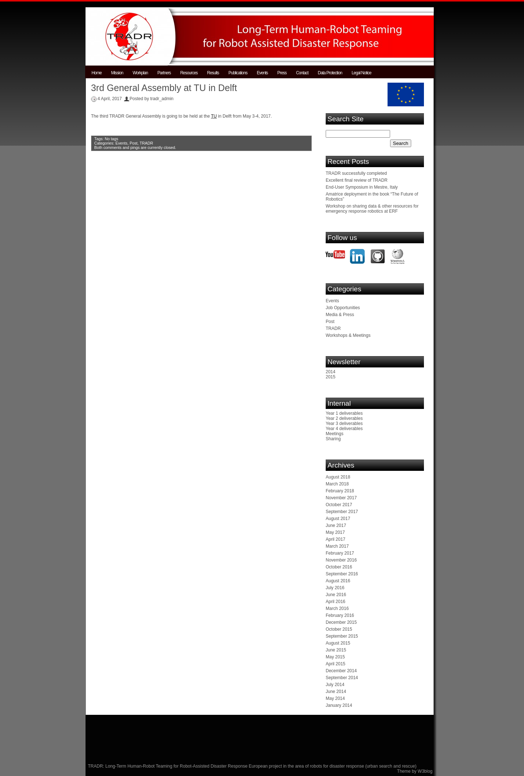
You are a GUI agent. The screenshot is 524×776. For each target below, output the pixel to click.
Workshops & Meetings (348, 335)
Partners (164, 72)
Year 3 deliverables (344, 423)
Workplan (140, 72)
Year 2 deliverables (344, 418)
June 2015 (336, 650)
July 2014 (335, 684)
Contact (302, 72)
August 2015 (338, 643)
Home (97, 72)
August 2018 (338, 477)
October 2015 (339, 629)
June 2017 (336, 525)
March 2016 (337, 608)
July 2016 (335, 587)
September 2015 (342, 636)
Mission (117, 72)
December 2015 (341, 622)
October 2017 (339, 504)
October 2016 (339, 567)
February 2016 (340, 615)
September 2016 (342, 573)
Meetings (335, 433)
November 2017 (341, 497)
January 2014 (339, 705)
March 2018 (337, 484)
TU (214, 116)
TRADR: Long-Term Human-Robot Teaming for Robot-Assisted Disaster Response (168, 766)
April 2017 (335, 539)
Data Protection (330, 72)
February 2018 (340, 490)
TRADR (146, 143)
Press (281, 72)
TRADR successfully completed (356, 173)
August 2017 (338, 518)
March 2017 (337, 546)
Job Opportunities (343, 307)
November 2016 (341, 560)
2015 (331, 376)
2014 (331, 371)
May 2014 (335, 698)
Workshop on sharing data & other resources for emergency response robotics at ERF (372, 209)
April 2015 (335, 663)
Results (213, 72)
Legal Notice (361, 72)
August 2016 (338, 580)
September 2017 (342, 511)
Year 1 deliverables (344, 413)
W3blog (425, 771)
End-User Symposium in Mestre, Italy (362, 187)
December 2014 (341, 670)
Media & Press (340, 314)
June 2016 (336, 594)
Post (134, 143)
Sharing (333, 438)
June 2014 (336, 691)
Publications (238, 72)
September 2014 (342, 677)
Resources (189, 72)
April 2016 (335, 601)
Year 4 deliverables (344, 428)
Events (262, 72)
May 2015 (335, 656)
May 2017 (335, 532)
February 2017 (340, 553)
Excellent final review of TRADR (357, 180)
